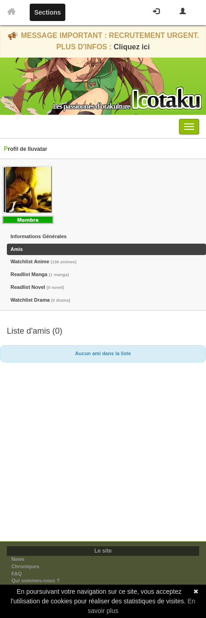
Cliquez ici (132, 47)
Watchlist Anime (43, 261)
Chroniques (25, 566)
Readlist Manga (40, 274)
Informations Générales (39, 236)
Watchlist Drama (40, 300)
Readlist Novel (37, 287)
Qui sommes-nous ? (35, 580)
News (18, 559)
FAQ (16, 573)
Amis (17, 249)
